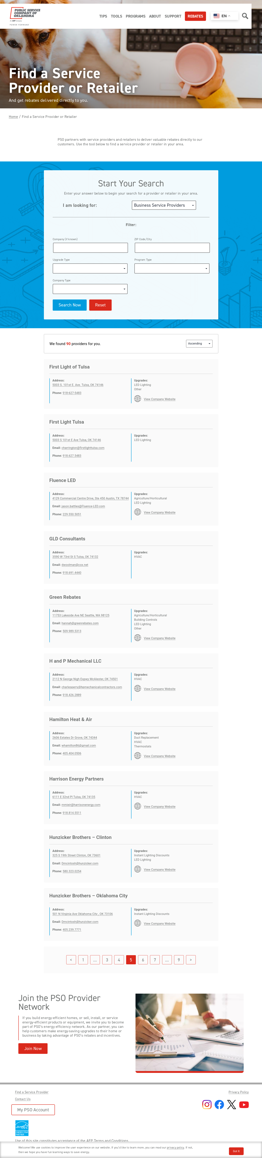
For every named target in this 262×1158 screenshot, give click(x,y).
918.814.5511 (72, 813)
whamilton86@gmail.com (79, 745)
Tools (116, 16)
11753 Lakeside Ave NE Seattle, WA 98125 (81, 615)
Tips (103, 16)
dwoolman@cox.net (75, 565)
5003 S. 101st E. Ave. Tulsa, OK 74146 (78, 385)
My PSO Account (33, 1110)
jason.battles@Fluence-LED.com (83, 506)
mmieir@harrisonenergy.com (81, 805)
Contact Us (22, 1099)
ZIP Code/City (143, 239)
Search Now (70, 305)
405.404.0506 (72, 753)
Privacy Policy (239, 1092)
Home (13, 116)
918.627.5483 (72, 455)
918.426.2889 (72, 695)
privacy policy (175, 1147)
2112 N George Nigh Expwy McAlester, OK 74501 (85, 679)
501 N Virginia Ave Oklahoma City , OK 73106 (83, 914)
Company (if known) (65, 239)
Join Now (33, 1048)
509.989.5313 (72, 631)
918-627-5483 (72, 393)
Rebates (195, 16)
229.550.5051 (72, 514)
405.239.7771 (72, 929)
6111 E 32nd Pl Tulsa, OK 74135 (74, 797)
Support (173, 16)
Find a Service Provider (32, 1092)
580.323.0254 (72, 871)
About (155, 16)
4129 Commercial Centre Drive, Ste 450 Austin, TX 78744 (91, 498)
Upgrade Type (61, 260)
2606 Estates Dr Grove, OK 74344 (75, 737)
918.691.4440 (72, 572)
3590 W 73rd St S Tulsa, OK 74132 (75, 556)
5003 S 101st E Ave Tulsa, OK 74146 (77, 440)
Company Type (62, 280)
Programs (135, 16)
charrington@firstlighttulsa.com (83, 448)
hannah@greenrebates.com (80, 623)
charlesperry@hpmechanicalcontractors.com (92, 687)
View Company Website (160, 399)
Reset (100, 305)
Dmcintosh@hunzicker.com (80, 863)
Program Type (143, 260)
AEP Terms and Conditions (107, 1140)
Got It (236, 1151)
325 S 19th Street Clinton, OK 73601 (77, 855)
